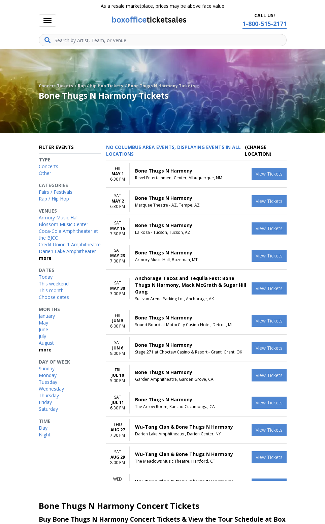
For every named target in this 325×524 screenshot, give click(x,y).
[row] (196, 174)
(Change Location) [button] (258, 150)
